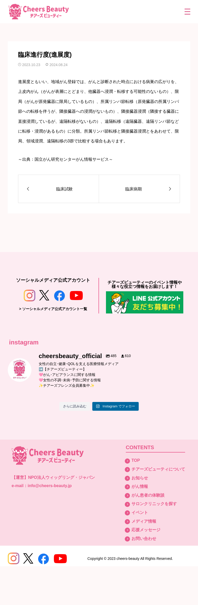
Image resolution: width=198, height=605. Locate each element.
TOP (135, 460)
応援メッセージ (145, 530)
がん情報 (139, 486)
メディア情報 (143, 521)
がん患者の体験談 (147, 495)
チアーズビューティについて (158, 469)
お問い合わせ (143, 538)
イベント (139, 512)
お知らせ (139, 478)
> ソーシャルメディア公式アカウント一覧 (53, 309)
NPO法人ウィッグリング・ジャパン (61, 477)
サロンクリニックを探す (154, 504)
